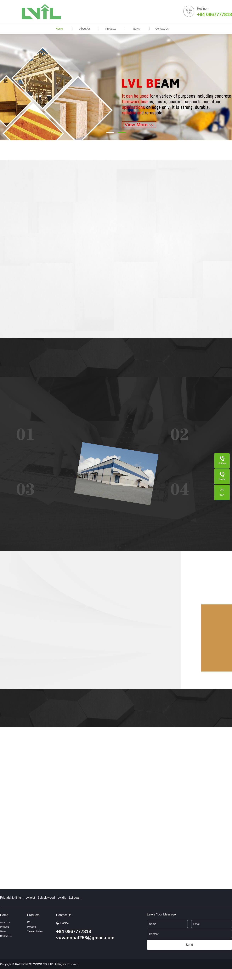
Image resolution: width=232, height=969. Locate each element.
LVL (29, 922)
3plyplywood (46, 897)
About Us (85, 28)
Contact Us (162, 28)
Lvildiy (62, 897)
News (136, 28)
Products (110, 28)
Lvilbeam (75, 897)
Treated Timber (35, 931)
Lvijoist (30, 897)
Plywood (31, 927)
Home (59, 28)
